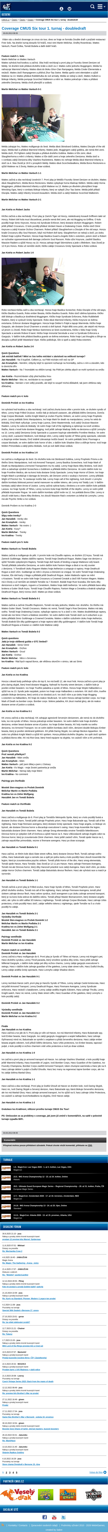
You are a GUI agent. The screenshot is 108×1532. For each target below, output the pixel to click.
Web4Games (98, 1525)
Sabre (59, 1530)
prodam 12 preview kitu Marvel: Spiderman (21, 1239)
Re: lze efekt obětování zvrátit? (16, 1322)
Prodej (5, 1405)
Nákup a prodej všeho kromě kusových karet (21, 1236)
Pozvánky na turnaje (10, 1308)
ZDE (90, 1145)
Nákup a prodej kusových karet (15, 1296)
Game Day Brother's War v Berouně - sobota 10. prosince (28, 1417)
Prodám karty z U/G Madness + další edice (21, 1370)
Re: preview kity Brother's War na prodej (20, 1393)
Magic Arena (7, 1260)
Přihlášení (61, 6)
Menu (100, 6)
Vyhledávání (92, 6)
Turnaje (8, 1160)
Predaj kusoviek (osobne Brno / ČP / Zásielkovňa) (24, 1358)
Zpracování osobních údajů (44, 1525)
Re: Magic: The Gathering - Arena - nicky (20, 1263)
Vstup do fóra (96, 1472)
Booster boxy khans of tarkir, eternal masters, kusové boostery (30, 1429)
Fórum (70, 6)
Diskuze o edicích (9, 1272)
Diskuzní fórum (12, 1227)
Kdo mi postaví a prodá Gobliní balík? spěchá (22, 1287)
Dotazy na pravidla (10, 1248)
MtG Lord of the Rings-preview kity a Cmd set (22, 1346)
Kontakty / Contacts (17, 1525)
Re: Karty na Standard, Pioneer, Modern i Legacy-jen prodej (29, 1299)
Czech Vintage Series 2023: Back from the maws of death (27, 1381)
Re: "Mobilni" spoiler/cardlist (15, 1275)
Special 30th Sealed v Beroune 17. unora (20, 1310)
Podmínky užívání (70, 1525)
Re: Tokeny (7, 1334)
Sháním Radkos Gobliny (13, 1452)
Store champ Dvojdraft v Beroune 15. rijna (21, 1464)
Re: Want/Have (9, 1441)
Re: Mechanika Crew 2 (12, 1251)
